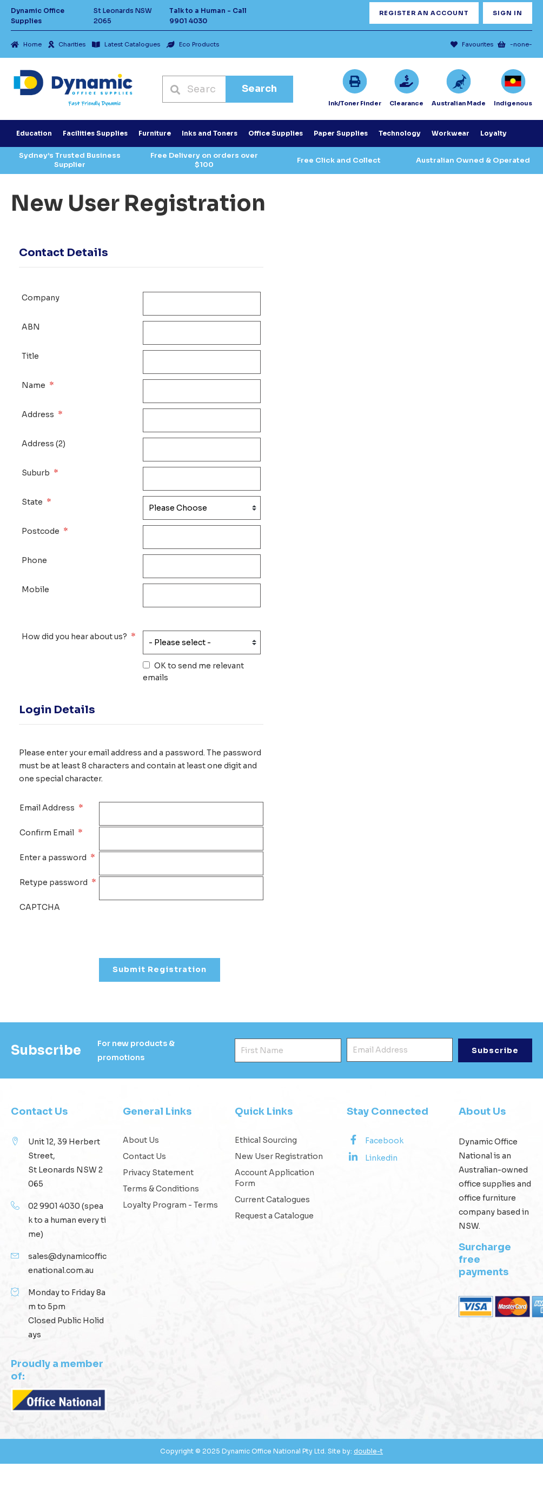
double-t (368, 1451)
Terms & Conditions (161, 1189)
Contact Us (144, 1156)
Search (259, 89)
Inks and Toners (209, 133)
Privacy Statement (158, 1172)
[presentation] (181, 922)
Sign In (507, 13)
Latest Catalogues (126, 44)
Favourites (472, 44)
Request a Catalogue (274, 1216)
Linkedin (372, 1157)
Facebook (375, 1140)
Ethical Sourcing (266, 1140)
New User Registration (279, 1156)
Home (26, 44)
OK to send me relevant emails (193, 671)
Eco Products (193, 44)
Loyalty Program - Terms (170, 1205)
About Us (141, 1140)
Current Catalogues (272, 1199)
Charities (66, 44)
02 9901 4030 (54, 1206)
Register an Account (424, 13)
